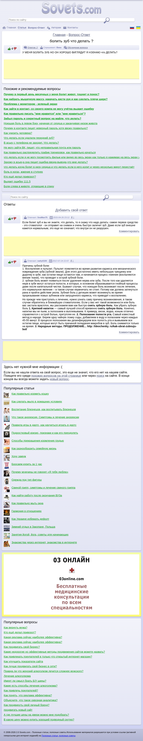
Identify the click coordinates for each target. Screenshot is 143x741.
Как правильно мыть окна (23, 505)
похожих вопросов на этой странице (56, 375)
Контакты (70, 27)
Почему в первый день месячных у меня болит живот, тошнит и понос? (51, 94)
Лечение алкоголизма (17, 675)
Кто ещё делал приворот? (20, 176)
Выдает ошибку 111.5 (17, 181)
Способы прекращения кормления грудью (34, 442)
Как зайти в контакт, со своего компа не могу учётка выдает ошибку (49, 108)
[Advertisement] (72, 68)
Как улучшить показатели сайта (23, 661)
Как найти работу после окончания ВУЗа (33, 497)
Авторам (54, 27)
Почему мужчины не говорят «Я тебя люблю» (36, 473)
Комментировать (129, 231)
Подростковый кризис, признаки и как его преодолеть (41, 434)
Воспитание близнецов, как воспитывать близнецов (40, 411)
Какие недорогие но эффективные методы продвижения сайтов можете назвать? (54, 651)
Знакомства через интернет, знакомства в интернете (40, 544)
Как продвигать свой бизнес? (22, 646)
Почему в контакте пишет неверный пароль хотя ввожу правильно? (46, 128)
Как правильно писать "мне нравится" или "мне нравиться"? (45, 113)
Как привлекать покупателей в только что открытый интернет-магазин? (48, 656)
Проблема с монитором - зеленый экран (30, 103)
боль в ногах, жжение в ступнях (23, 171)
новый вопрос (59, 379)
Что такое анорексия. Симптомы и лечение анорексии (41, 419)
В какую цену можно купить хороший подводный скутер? (39, 719)
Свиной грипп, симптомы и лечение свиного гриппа (39, 489)
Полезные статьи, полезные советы (58, 735)
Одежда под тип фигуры (23, 481)
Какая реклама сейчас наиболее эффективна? (33, 637)
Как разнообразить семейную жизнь (30, 450)
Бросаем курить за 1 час (23, 466)
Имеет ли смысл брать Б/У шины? (25, 680)
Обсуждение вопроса (77, 47)
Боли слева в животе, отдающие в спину (29, 186)
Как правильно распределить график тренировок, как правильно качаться (50, 152)
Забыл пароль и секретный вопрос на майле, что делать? (42, 118)
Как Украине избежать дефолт (26, 520)
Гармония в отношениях (23, 513)
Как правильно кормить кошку (26, 395)
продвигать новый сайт (18, 709)
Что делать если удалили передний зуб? (29, 137)
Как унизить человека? (18, 133)
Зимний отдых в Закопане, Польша (29, 528)
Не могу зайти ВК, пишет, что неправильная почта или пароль (42, 147)
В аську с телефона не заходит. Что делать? (31, 142)
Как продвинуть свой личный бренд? (26, 705)
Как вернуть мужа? (15, 627)
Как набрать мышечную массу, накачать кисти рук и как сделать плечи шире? (56, 99)
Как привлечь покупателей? (21, 690)
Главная (9, 27)
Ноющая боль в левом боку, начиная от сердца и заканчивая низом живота (50, 123)
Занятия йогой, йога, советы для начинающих (36, 536)
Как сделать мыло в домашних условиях (33, 403)
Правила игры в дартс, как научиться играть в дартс (40, 426)
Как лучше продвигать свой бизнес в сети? (30, 666)
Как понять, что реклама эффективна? (28, 695)
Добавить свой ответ (71, 210)
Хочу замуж (15, 458)
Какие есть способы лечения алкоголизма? (31, 685)
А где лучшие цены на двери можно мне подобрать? (36, 714)
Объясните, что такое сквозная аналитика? (31, 700)
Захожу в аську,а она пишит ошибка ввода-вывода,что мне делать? (46, 162)
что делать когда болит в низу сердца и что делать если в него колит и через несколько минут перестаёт (69, 166)
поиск (100, 375)
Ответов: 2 (33, 47)
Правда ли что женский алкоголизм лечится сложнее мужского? (43, 671)
